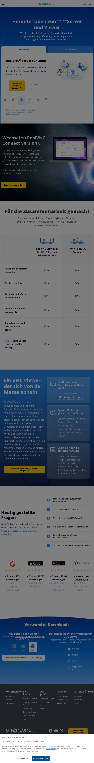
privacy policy (51, 749)
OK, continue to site (40, 758)
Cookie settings (22, 758)
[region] (47, 748)
